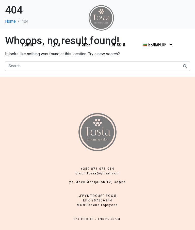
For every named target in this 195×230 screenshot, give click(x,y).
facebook (84, 219)
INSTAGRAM (109, 219)
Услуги (28, 45)
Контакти (116, 45)
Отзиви (84, 45)
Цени (55, 45)
